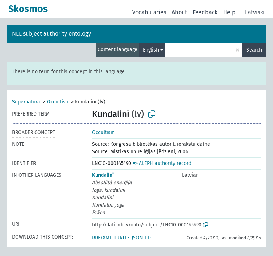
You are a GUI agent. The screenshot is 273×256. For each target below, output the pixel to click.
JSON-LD (141, 238)
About (179, 12)
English (151, 50)
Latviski (255, 12)
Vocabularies (149, 12)
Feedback (205, 12)
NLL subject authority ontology (51, 33)
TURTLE (122, 238)
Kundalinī (103, 175)
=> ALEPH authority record (162, 163)
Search (254, 50)
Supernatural (27, 102)
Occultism (58, 102)
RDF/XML (102, 238)
